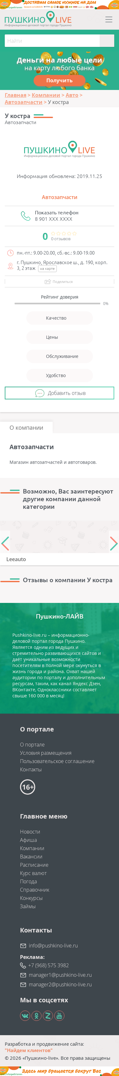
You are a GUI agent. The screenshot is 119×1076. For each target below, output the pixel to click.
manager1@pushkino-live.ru (60, 974)
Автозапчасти (59, 197)
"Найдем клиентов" (29, 1050)
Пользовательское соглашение (57, 761)
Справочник (34, 889)
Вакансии (31, 856)
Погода (28, 881)
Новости (30, 831)
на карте (47, 268)
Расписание (34, 864)
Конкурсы (31, 898)
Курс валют (33, 873)
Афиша (28, 839)
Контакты (31, 769)
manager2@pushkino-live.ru (60, 984)
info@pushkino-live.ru (53, 945)
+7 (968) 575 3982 (48, 965)
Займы (28, 906)
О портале (32, 744)
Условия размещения (45, 752)
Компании (32, 848)
